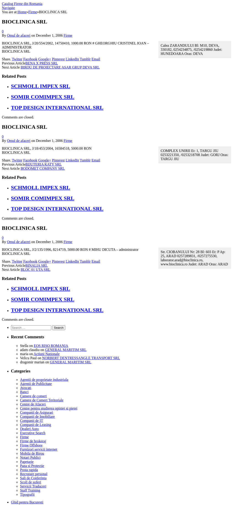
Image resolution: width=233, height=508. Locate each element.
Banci (24, 392)
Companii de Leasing (35, 425)
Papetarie (27, 462)
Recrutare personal (33, 474)
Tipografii (27, 494)
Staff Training (30, 490)
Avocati (25, 388)
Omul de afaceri (18, 35)
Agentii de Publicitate (36, 384)
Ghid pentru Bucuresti (27, 502)
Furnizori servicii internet (38, 449)
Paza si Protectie (32, 466)
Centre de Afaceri (33, 404)
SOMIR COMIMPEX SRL (42, 97)
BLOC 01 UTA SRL (36, 270)
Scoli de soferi (30, 482)
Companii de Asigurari (36, 412)
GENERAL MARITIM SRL (66, 350)
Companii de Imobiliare (37, 416)
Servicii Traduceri (33, 486)
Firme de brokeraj (33, 441)
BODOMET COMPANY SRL (43, 168)
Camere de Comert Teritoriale (41, 400)
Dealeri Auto (29, 429)
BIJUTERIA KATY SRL (43, 164)
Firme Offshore (31, 445)
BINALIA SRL (36, 265)
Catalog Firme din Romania (22, 4)
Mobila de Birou (32, 453)
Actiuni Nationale (47, 354)
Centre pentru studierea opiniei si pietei (48, 408)
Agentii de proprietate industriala (44, 380)
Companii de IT (31, 421)
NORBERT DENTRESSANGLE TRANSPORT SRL (81, 358)
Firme (67, 35)
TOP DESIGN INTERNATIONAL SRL (57, 107)
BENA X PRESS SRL (41, 63)
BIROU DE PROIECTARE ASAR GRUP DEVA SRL (60, 67)
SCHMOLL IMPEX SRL (40, 86)
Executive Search (33, 433)
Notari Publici (30, 457)
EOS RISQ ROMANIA (51, 346)
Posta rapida (29, 470)
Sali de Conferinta (33, 478)
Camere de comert (33, 396)
